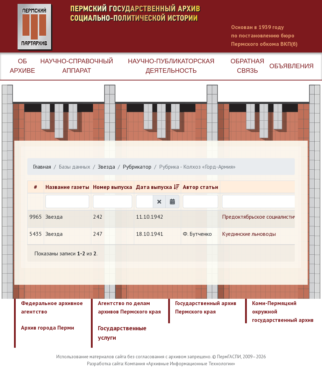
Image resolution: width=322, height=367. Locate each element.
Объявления (292, 66)
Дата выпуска (154, 186)
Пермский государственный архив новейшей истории (148, 27)
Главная (42, 166)
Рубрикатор (137, 166)
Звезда (106, 166)
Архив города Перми (47, 327)
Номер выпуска (112, 186)
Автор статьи (200, 186)
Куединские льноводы (249, 233)
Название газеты (67, 186)
